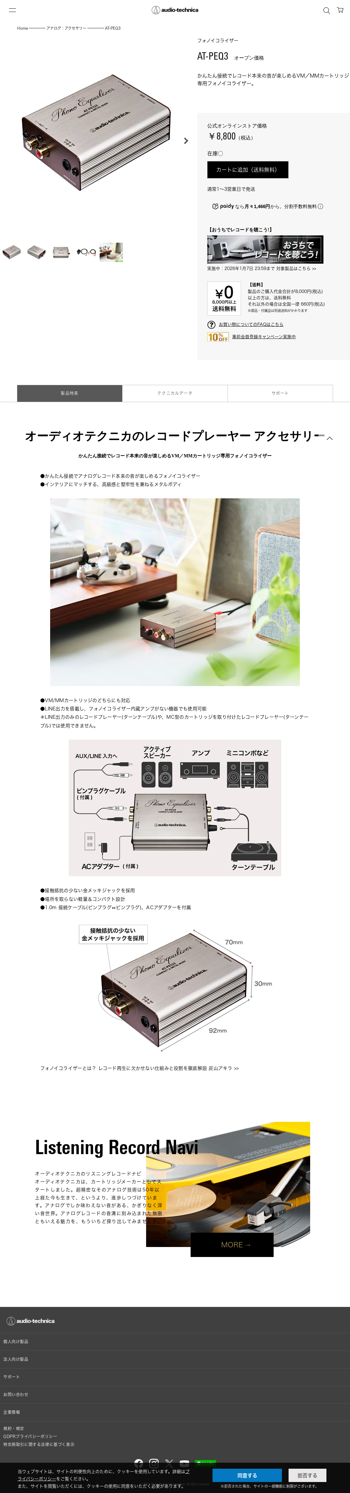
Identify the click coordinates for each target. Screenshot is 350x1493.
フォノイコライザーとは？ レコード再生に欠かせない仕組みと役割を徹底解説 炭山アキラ (136, 1068)
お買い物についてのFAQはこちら (251, 324)
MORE (232, 1244)
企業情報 (11, 1412)
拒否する (307, 1475)
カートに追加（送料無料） (248, 169)
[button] (184, 140)
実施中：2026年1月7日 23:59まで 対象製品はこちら (259, 268)
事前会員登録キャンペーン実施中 (264, 336)
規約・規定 (13, 1428)
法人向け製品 (16, 1359)
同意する (247, 1475)
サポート (280, 393)
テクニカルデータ (175, 393)
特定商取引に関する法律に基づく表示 (38, 1444)
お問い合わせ (16, 1394)
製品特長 (69, 393)
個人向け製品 (16, 1341)
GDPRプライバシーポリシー (30, 1436)
